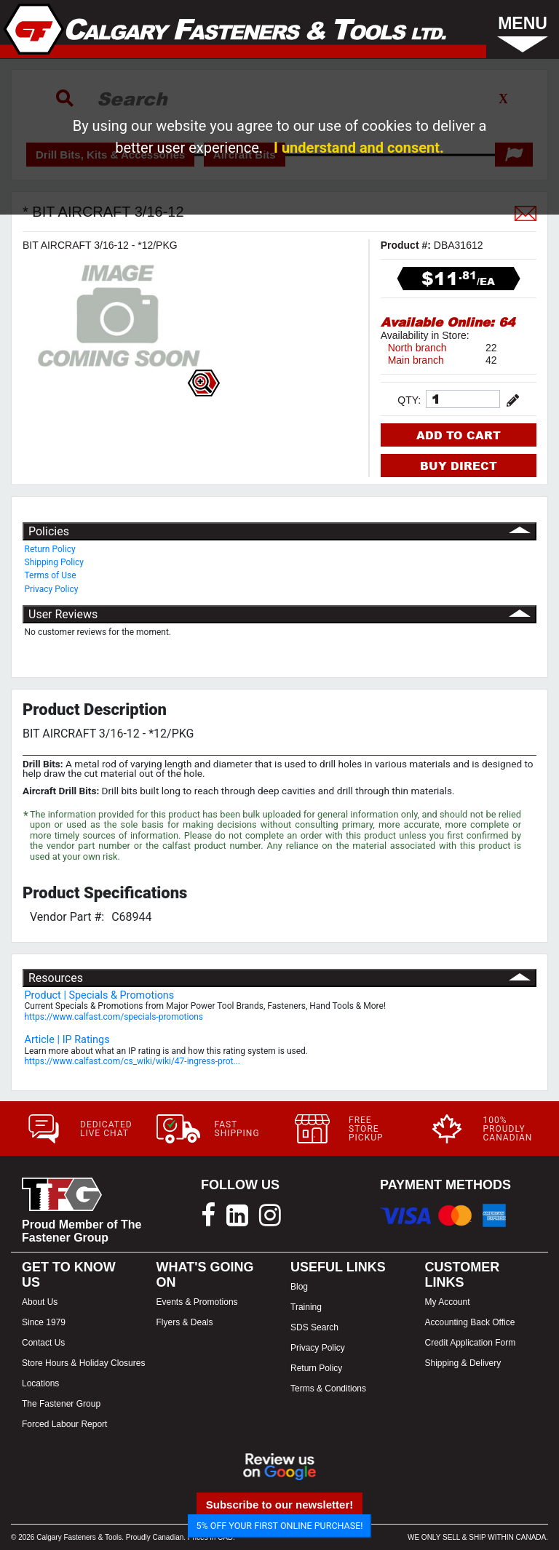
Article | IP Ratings (67, 1040)
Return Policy (50, 549)
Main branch (416, 360)
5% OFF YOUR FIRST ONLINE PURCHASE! (280, 1525)
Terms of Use (50, 575)
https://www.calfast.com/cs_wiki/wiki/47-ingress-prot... (132, 1061)
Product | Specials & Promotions (100, 995)
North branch (417, 347)
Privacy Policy (52, 589)
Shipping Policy (54, 562)
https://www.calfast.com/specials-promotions (114, 1017)
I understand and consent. (359, 147)
